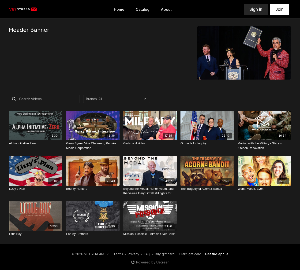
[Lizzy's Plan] (35, 188)
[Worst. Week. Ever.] (264, 188)
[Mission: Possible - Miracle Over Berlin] (150, 234)
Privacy (133, 254)
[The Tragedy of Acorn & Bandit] (207, 188)
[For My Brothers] (93, 234)
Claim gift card (190, 254)
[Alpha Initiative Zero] (35, 143)
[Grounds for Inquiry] (207, 143)
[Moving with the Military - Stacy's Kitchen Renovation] (264, 145)
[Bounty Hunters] (93, 188)
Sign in (255, 9)
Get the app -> (217, 254)
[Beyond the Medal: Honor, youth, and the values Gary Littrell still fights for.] (150, 191)
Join (279, 9)
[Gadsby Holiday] (150, 143)
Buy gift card (165, 254)
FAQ (147, 254)
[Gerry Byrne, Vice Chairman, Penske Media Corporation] (93, 145)
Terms (118, 254)
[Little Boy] (35, 234)
